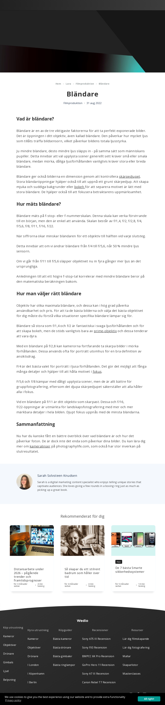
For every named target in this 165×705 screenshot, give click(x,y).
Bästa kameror (62, 639)
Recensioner (100, 630)
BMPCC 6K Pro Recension (98, 656)
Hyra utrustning (38, 630)
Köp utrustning (13, 627)
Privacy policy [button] (13, 700)
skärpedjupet (129, 176)
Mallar (127, 656)
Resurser (137, 630)
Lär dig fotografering (136, 647)
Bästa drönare (62, 647)
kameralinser (40, 446)
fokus (97, 371)
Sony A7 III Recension (95, 673)
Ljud (6, 671)
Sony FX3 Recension (94, 647)
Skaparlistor (130, 665)
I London (33, 665)
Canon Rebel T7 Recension (99, 682)
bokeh (79, 187)
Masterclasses (132, 673)
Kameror (8, 636)
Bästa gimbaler (62, 656)
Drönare (8, 653)
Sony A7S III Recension (96, 639)
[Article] (32, 540)
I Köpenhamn (36, 673)
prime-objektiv (105, 331)
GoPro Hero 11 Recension (98, 665)
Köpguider (65, 630)
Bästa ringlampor (64, 665)
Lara (68, 83)
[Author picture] (24, 482)
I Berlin (32, 682)
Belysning (9, 679)
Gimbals (8, 662)
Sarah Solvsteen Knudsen (57, 475)
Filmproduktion (85, 83)
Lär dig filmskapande (136, 639)
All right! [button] (149, 698)
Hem (58, 83)
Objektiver (9, 645)
